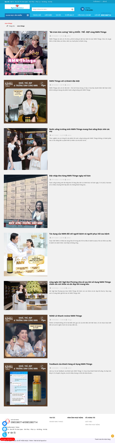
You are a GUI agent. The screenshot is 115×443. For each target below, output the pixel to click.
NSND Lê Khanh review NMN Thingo (65, 316)
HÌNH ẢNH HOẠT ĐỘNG (75, 418)
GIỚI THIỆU (48, 15)
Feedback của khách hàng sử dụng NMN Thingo (70, 364)
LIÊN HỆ (105, 1)
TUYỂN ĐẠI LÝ (96, 1)
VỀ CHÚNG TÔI (90, 418)
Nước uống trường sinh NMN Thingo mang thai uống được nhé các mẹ (79, 130)
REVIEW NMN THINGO (56, 421)
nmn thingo (21, 26)
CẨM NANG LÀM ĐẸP (84, 15)
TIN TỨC (58, 15)
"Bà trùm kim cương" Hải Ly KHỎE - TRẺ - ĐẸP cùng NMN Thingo (77, 32)
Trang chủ (37, 15)
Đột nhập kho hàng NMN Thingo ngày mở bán (70, 176)
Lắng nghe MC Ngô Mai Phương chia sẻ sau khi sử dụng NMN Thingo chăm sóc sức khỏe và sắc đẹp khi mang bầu (80, 283)
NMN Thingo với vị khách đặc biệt (64, 81)
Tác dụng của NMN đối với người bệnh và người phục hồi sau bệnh (79, 234)
